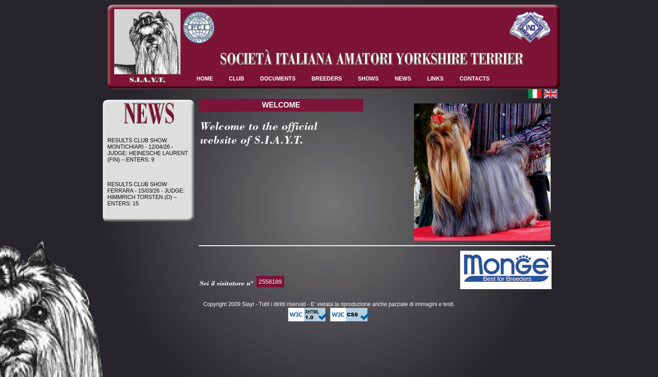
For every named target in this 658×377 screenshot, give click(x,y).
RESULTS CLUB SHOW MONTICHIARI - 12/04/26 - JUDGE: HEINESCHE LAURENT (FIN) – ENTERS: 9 (147, 150)
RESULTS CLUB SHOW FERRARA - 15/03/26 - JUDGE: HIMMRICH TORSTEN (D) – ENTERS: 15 (146, 194)
